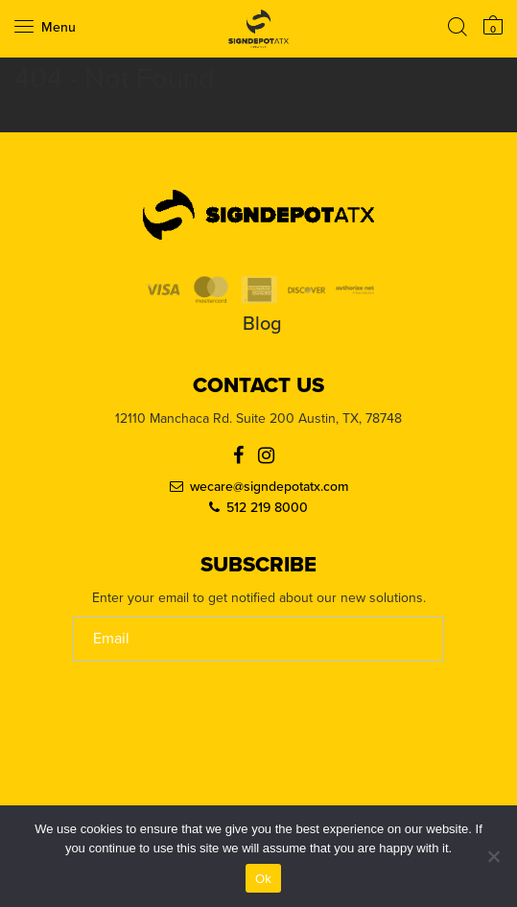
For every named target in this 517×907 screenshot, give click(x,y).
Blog (262, 324)
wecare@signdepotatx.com (269, 487)
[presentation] (218, 779)
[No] (493, 856)
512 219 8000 (267, 508)
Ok (263, 879)
